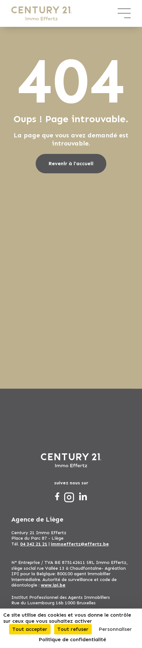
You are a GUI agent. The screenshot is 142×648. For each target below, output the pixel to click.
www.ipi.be (53, 585)
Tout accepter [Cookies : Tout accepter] (29, 629)
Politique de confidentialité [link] (72, 639)
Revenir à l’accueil (71, 163)
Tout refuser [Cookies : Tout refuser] (73, 629)
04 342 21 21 (33, 544)
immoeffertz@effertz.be (80, 544)
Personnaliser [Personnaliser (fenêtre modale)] (115, 629)
